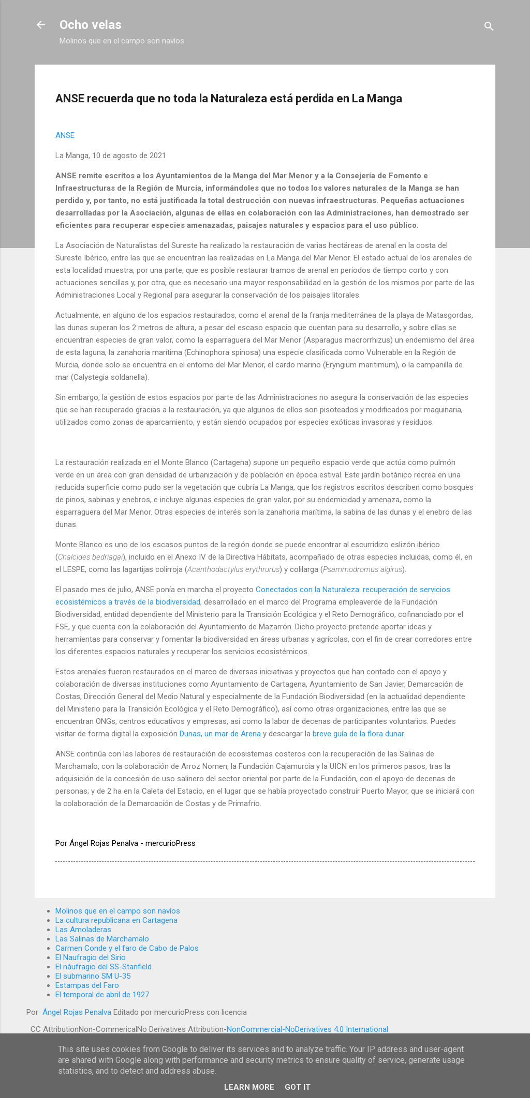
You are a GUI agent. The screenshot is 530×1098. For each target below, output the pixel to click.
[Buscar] (489, 28)
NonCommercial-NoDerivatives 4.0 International (307, 1029)
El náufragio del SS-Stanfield (103, 966)
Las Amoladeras (83, 929)
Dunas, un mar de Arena (220, 733)
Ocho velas (91, 25)
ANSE (65, 135)
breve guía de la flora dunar (358, 733)
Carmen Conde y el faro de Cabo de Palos (127, 948)
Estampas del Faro (87, 985)
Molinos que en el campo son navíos (117, 911)
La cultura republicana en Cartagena (116, 920)
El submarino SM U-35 (92, 976)
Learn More (249, 1087)
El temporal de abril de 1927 (102, 994)
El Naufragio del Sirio (90, 957)
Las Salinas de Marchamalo (102, 939)
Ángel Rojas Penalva (75, 1012)
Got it (298, 1087)
